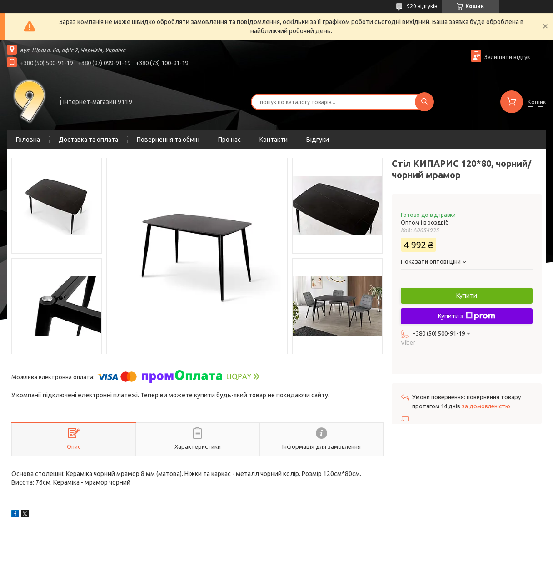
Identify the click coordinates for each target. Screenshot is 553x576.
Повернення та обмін (168, 139)
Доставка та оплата (88, 139)
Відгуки (317, 139)
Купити (466, 295)
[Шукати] (424, 101)
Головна (28, 139)
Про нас (229, 139)
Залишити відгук (507, 57)
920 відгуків (422, 6)
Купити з (466, 316)
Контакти (273, 139)
